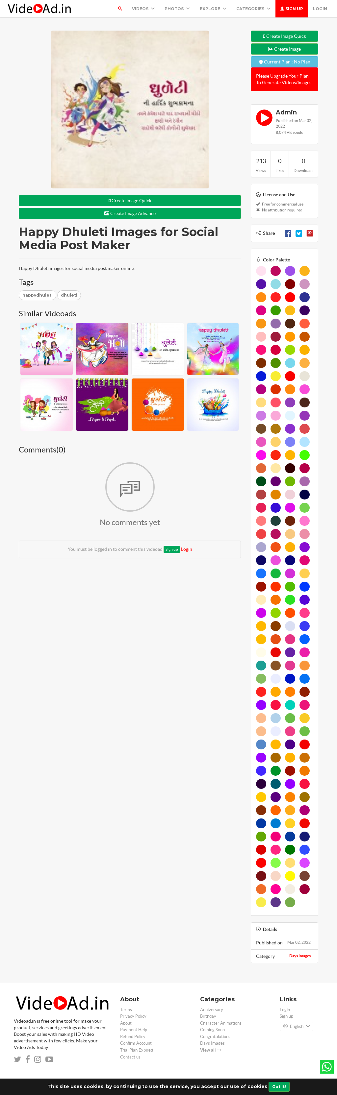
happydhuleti (37, 295)
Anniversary (211, 1009)
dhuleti (69, 295)
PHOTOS (177, 8)
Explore (213, 8)
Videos (143, 8)
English (296, 1026)
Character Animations (221, 1023)
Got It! (279, 1086)
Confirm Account (136, 1043)
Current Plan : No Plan (284, 61)
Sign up (291, 8)
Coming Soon (212, 1029)
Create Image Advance (130, 213)
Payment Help (133, 1029)
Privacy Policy (133, 1016)
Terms (126, 1009)
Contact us (130, 1057)
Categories (253, 8)
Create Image (284, 49)
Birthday (208, 1016)
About (126, 1023)
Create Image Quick (130, 200)
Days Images (300, 956)
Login (320, 8)
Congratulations (215, 1036)
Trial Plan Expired (136, 1050)
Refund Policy (132, 1036)
